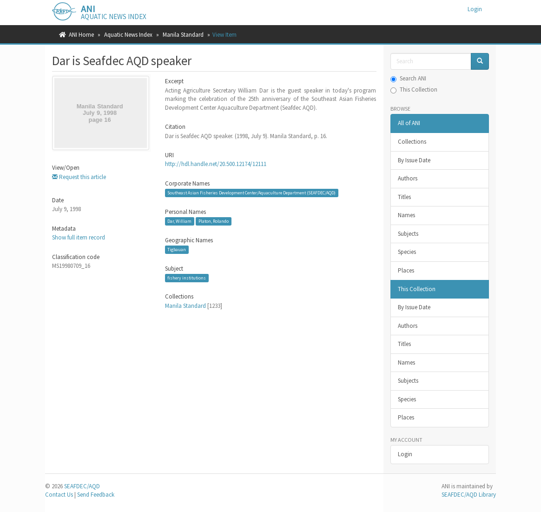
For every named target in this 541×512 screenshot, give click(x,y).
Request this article (79, 177)
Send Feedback (95, 495)
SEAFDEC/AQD (82, 486)
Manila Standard (183, 35)
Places (406, 270)
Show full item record (78, 237)
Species (407, 252)
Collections (412, 142)
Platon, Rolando (213, 221)
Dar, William (179, 221)
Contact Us (59, 495)
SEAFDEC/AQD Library (469, 495)
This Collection (413, 89)
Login (405, 454)
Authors (407, 178)
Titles (404, 197)
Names (406, 215)
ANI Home (81, 35)
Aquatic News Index (128, 35)
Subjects (408, 234)
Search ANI (408, 78)
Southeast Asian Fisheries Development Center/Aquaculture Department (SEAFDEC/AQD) (251, 193)
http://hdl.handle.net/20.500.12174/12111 (215, 164)
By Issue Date (414, 160)
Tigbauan (176, 249)
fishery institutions (186, 278)
